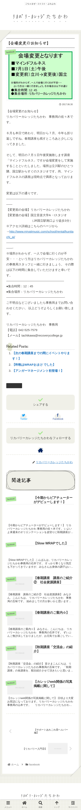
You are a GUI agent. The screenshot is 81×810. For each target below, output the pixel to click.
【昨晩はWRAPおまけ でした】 (34, 364)
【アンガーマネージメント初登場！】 (38, 370)
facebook (14, 385)
